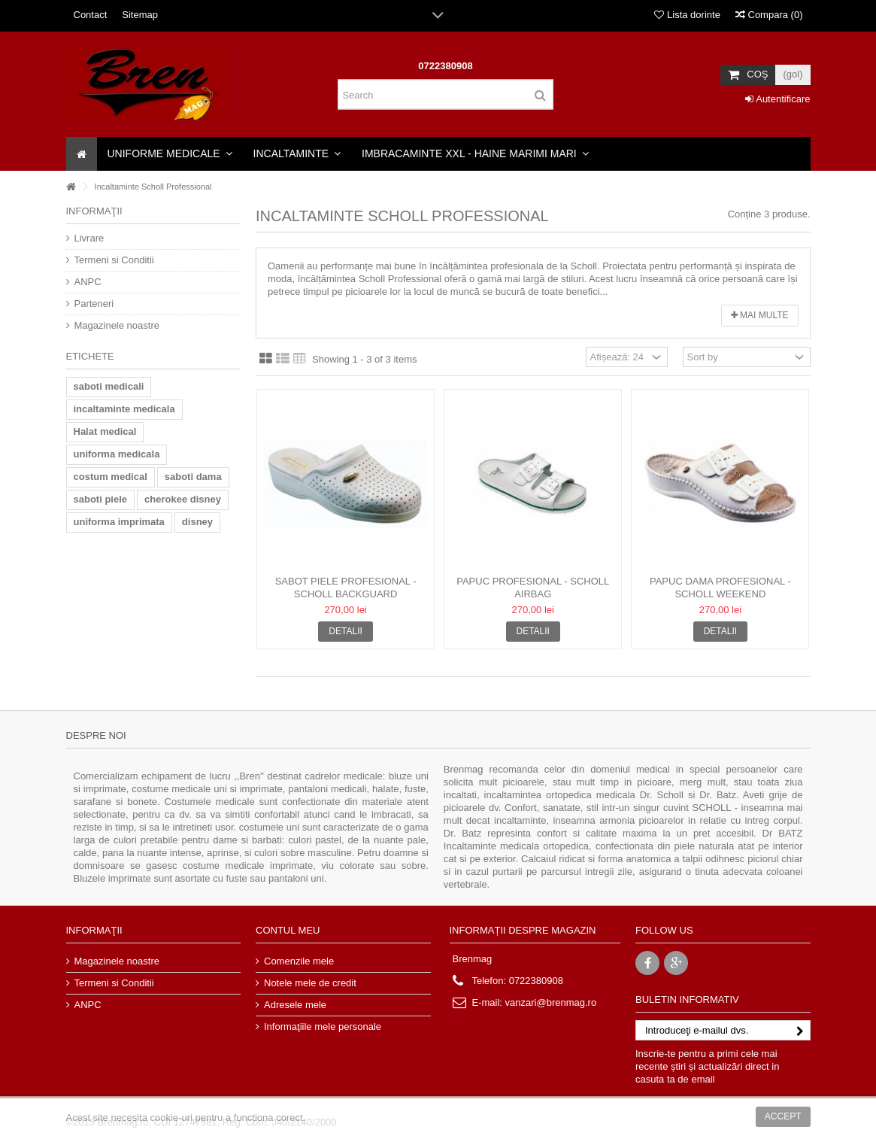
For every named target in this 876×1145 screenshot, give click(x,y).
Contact (91, 14)
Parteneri (94, 303)
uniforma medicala (117, 454)
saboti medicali (109, 386)
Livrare (89, 238)
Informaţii (94, 211)
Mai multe (760, 315)
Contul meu (288, 930)
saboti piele (101, 499)
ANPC (88, 281)
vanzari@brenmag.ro (551, 1002)
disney (197, 521)
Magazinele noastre (116, 325)
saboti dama (193, 476)
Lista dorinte (687, 14)
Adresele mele (295, 1004)
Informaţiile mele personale (322, 1026)
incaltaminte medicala (124, 409)
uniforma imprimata (119, 521)
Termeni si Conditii (114, 260)
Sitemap (140, 14)
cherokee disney (182, 499)
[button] (170, 154)
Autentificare (777, 99)
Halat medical (105, 431)
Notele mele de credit (310, 983)
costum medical (110, 476)
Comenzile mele (299, 961)
